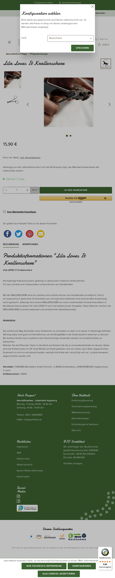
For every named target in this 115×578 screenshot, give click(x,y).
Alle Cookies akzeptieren (59, 574)
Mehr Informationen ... (89, 561)
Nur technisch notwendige (44, 566)
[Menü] (110, 548)
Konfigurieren (81, 566)
